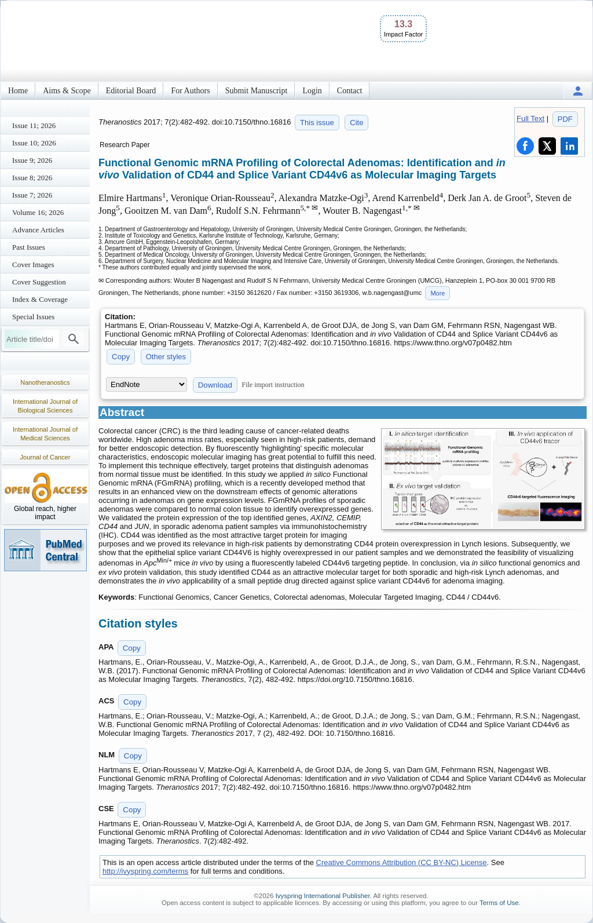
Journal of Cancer (45, 457)
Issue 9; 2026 (32, 160)
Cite (356, 122)
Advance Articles (38, 229)
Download (215, 385)
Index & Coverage (40, 299)
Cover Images (33, 264)
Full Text (530, 118)
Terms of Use (499, 902)
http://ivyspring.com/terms (145, 871)
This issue (317, 122)
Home (18, 90)
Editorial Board (131, 90)
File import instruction (273, 385)
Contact (350, 90)
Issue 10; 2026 (34, 142)
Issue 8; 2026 (32, 177)
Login (311, 90)
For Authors (190, 90)
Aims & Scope (66, 90)
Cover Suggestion (39, 282)
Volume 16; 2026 (38, 212)
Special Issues (33, 316)
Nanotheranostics (45, 382)
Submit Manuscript (256, 90)
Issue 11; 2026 (34, 125)
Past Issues (28, 247)
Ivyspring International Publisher (323, 895)
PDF (565, 119)
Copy (121, 356)
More (437, 293)
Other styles (166, 356)
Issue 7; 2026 (32, 195)
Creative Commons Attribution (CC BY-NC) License (401, 862)
